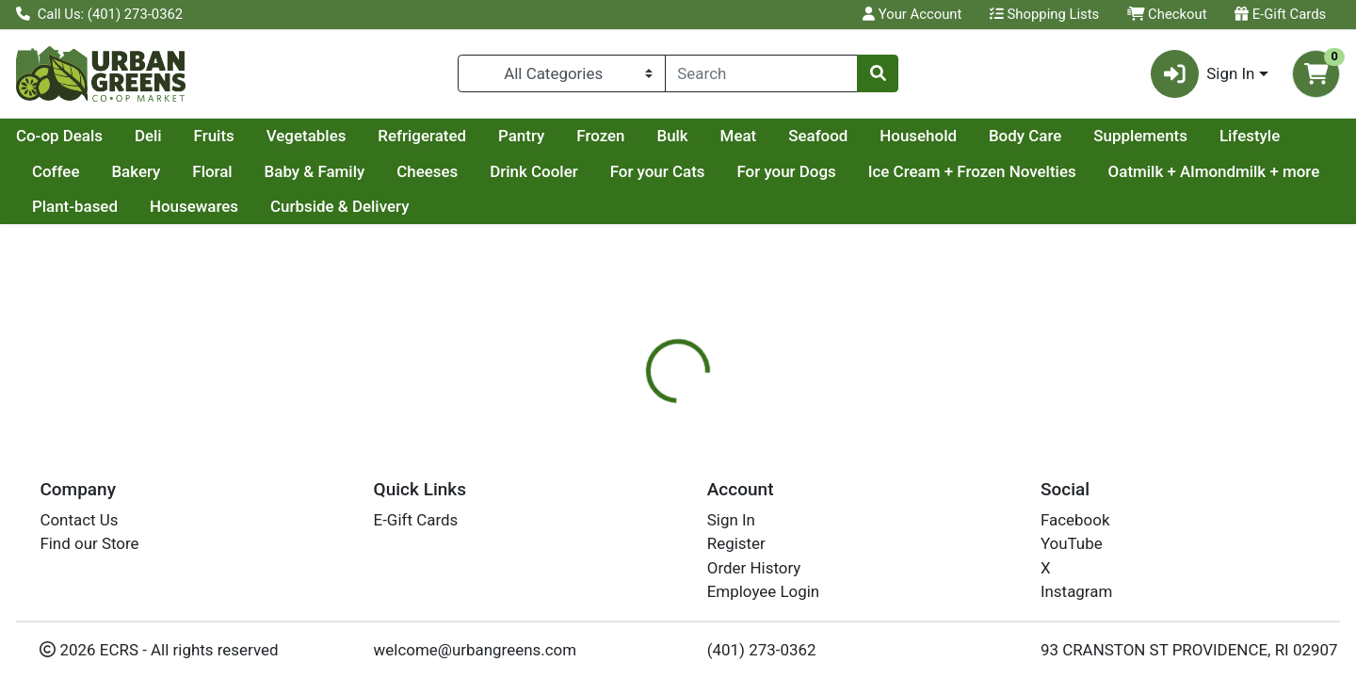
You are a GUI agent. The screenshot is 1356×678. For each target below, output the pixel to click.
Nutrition (701, 503)
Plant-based (319, 206)
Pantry (700, 135)
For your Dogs (1004, 171)
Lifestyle (188, 171)
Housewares (437, 206)
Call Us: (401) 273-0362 (99, 14)
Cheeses (645, 171)
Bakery (354, 171)
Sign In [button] (1203, 74)
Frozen (779, 135)
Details (617, 503)
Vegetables (485, 135)
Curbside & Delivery (583, 206)
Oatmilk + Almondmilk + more (138, 206)
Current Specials (91, 135)
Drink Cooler (752, 171)
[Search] (761, 73)
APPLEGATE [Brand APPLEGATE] (805, 620)
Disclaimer (796, 503)
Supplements (79, 171)
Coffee (274, 171)
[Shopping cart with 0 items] (1316, 74)
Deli (327, 135)
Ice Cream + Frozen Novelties (1191, 171)
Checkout (1167, 14)
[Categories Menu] (562, 73)
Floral (430, 171)
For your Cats (876, 171)
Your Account (912, 14)
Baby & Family (532, 171)
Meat (917, 135)
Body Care (1204, 135)
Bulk (850, 135)
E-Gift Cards (1280, 14)
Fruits (393, 135)
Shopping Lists (1044, 14)
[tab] (617, 503)
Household (1097, 135)
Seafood (996, 135)
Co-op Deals (238, 135)
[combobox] (761, 73)
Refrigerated (601, 135)
